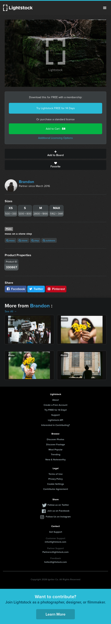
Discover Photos (55, 439)
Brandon (26, 182)
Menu (105, 8)
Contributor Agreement (55, 489)
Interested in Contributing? (55, 425)
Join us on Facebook (58, 510)
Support (55, 415)
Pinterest (56, 289)
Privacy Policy (55, 478)
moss (10, 240)
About (55, 399)
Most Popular (55, 449)
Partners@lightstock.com (55, 552)
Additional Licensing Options (55, 138)
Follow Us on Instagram (58, 516)
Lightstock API (55, 420)
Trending (55, 454)
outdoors (49, 240)
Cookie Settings (55, 484)
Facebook (15, 289)
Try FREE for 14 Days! (55, 409)
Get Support (55, 531)
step (35, 240)
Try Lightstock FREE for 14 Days (55, 108)
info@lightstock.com (55, 541)
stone (23, 240)
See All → (11, 311)
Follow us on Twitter (58, 504)
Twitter (36, 289)
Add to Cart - (55, 129)
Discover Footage (55, 444)
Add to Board (55, 153)
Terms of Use (56, 474)
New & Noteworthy (55, 459)
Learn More (55, 614)
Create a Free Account (55, 405)
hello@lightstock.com (55, 562)
